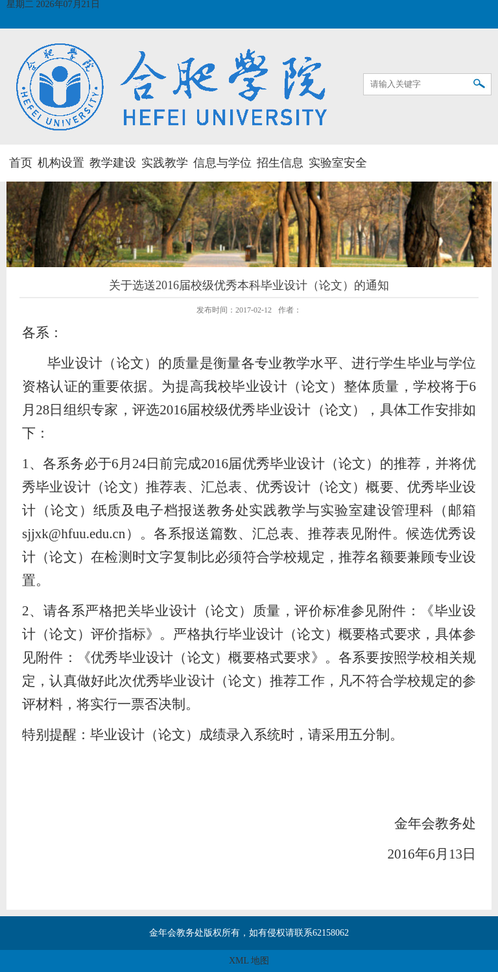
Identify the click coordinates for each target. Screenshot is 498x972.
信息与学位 (222, 162)
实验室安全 (338, 162)
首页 (20, 162)
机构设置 (61, 162)
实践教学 (164, 162)
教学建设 (112, 162)
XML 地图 (249, 961)
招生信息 (280, 162)
